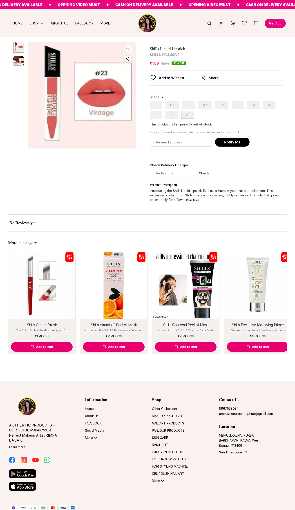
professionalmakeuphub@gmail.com (243, 413)
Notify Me (232, 142)
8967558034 (229, 408)
